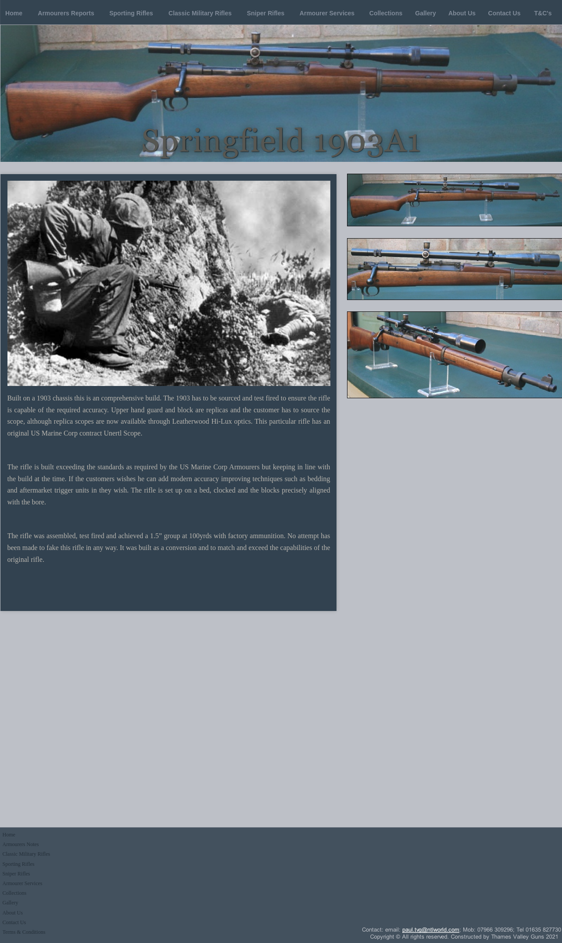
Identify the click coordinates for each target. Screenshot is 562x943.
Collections (15, 893)
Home (9, 835)
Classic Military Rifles (26, 854)
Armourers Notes (21, 844)
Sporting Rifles (19, 864)
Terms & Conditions (24, 932)
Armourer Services (23, 883)
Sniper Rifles (16, 874)
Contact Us (14, 922)
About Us (13, 913)
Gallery (10, 903)
